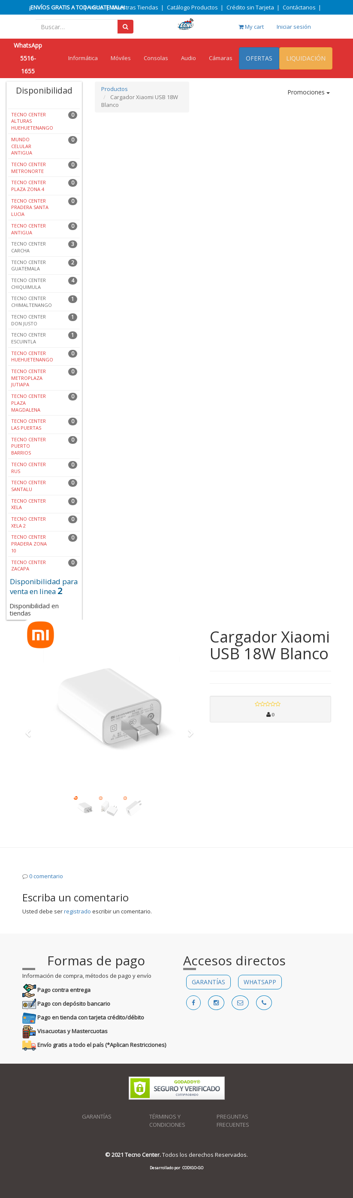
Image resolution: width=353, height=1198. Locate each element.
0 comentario (46, 876)
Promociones (308, 92)
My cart (251, 26)
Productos (114, 89)
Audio (188, 58)
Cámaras (220, 58)
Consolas (156, 58)
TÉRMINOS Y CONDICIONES (167, 1120)
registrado (77, 911)
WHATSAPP (260, 982)
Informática (83, 58)
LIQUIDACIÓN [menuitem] (306, 58)
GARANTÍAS (208, 982)
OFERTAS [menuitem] (259, 58)
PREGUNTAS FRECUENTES (233, 1120)
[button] (31, 729)
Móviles (121, 58)
